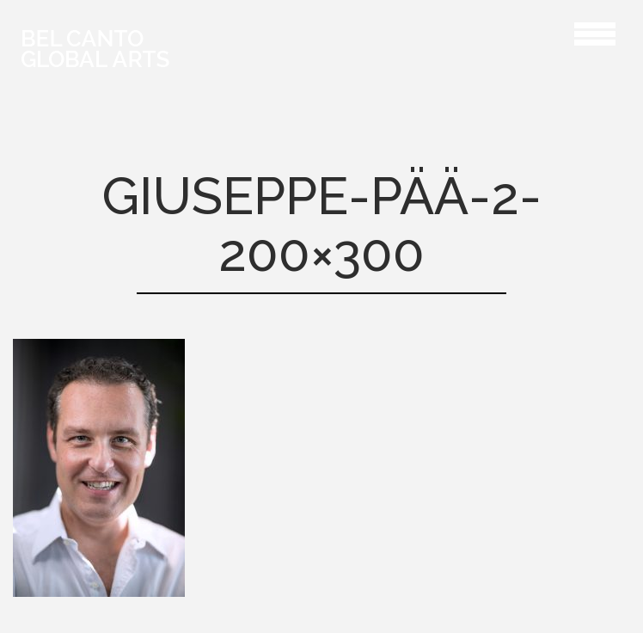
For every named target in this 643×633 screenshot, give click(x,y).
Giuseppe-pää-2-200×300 (496, 31)
